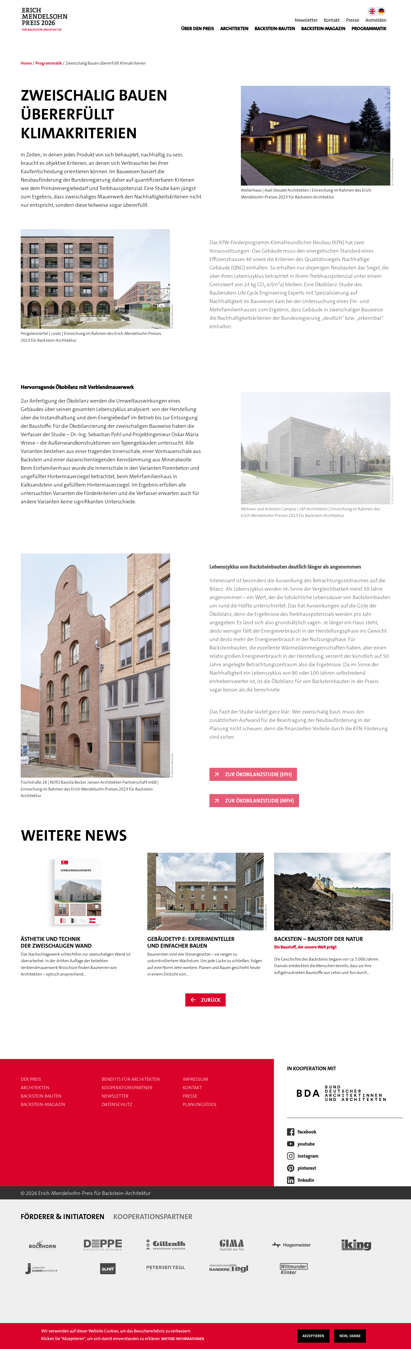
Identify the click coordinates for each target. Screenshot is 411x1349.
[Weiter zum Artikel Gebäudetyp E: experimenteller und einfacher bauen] (205, 915)
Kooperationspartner (127, 1087)
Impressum (195, 1079)
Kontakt (332, 20)
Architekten (234, 28)
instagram (308, 1156)
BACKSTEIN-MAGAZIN (323, 28)
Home (26, 63)
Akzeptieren (313, 1336)
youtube (306, 1144)
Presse (352, 20)
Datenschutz (117, 1104)
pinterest (307, 1168)
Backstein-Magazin (43, 1104)
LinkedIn (306, 1180)
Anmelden (375, 20)
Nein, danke (350, 1336)
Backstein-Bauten (275, 28)
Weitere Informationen (182, 1338)
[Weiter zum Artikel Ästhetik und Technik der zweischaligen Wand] (79, 915)
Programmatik (368, 28)
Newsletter (306, 20)
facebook (307, 1132)
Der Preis (31, 1079)
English (372, 11)
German (381, 11)
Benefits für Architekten (131, 1079)
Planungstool (200, 1104)
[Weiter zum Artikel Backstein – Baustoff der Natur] (332, 914)
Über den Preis (197, 28)
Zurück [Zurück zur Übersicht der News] (210, 1000)
